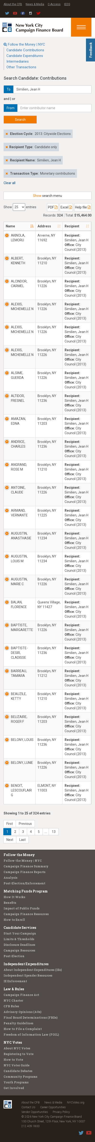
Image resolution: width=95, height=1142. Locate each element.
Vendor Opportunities (34, 1112)
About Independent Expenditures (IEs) (33, 970)
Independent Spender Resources (28, 975)
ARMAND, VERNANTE (19, 513)
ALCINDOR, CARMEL (19, 283)
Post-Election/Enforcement (24, 883)
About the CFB (13, 4)
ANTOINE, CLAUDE (18, 490)
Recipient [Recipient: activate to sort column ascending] (72, 226)
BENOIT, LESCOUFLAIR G (21, 790)
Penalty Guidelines (18, 1023)
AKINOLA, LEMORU (18, 238)
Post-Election (14, 956)
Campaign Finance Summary (26, 866)
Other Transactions (21, 67)
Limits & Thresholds (19, 939)
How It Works (14, 897)
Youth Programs (16, 1082)
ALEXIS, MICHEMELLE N (22, 306)
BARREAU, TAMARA (19, 673)
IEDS (67, 4)
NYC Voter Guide (16, 1065)
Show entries (20, 207)
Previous (25, 824)
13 (54, 832)
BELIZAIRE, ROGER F (19, 719)
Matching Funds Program (26, 891)
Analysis (10, 877)
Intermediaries (17, 61)
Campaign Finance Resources (26, 914)
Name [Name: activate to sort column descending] (10, 226)
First (9, 824)
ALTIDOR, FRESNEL (18, 398)
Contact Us (28, 1107)
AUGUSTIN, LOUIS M (19, 558)
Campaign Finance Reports (24, 872)
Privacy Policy (61, 1112)
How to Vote (13, 1059)
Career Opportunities (53, 1107)
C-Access (54, 4)
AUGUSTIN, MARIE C (19, 581)
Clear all (9, 183)
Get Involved (14, 1088)
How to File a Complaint (23, 1029)
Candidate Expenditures (24, 56)
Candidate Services (20, 927)
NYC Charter (13, 1000)
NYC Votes (13, 1042)
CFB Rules (11, 1006)
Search (20, 119)
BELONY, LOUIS (22, 740)
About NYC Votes (17, 1048)
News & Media (35, 4)
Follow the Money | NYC (26, 44)
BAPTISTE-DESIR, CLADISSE (19, 652)
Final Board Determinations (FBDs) (30, 1017)
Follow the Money (19, 854)
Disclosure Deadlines (19, 945)
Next (9, 840)
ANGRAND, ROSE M (19, 467)
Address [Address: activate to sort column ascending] (44, 226)
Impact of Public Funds (21, 908)
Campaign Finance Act (21, 995)
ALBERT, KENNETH (18, 260)
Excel (66, 207)
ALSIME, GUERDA (17, 375)
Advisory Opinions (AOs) (22, 1012)
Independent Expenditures (26, 964)
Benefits (10, 902)
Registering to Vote (18, 1054)
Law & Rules (14, 989)
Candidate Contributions (25, 50)
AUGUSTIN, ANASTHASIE (21, 536)
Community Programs (20, 1076)
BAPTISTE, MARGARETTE (22, 627)
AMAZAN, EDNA (18, 421)
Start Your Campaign (20, 933)
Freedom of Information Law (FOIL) (31, 1034)
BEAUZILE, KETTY (19, 696)
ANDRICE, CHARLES (18, 444)
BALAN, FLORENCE (19, 604)
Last (22, 840)
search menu (47, 196)
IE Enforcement (15, 981)
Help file (82, 207)
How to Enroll (14, 919)
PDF (52, 207)
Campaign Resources (19, 950)
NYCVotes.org (75, 1102)
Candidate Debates (18, 1071)
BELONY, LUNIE (22, 763)
